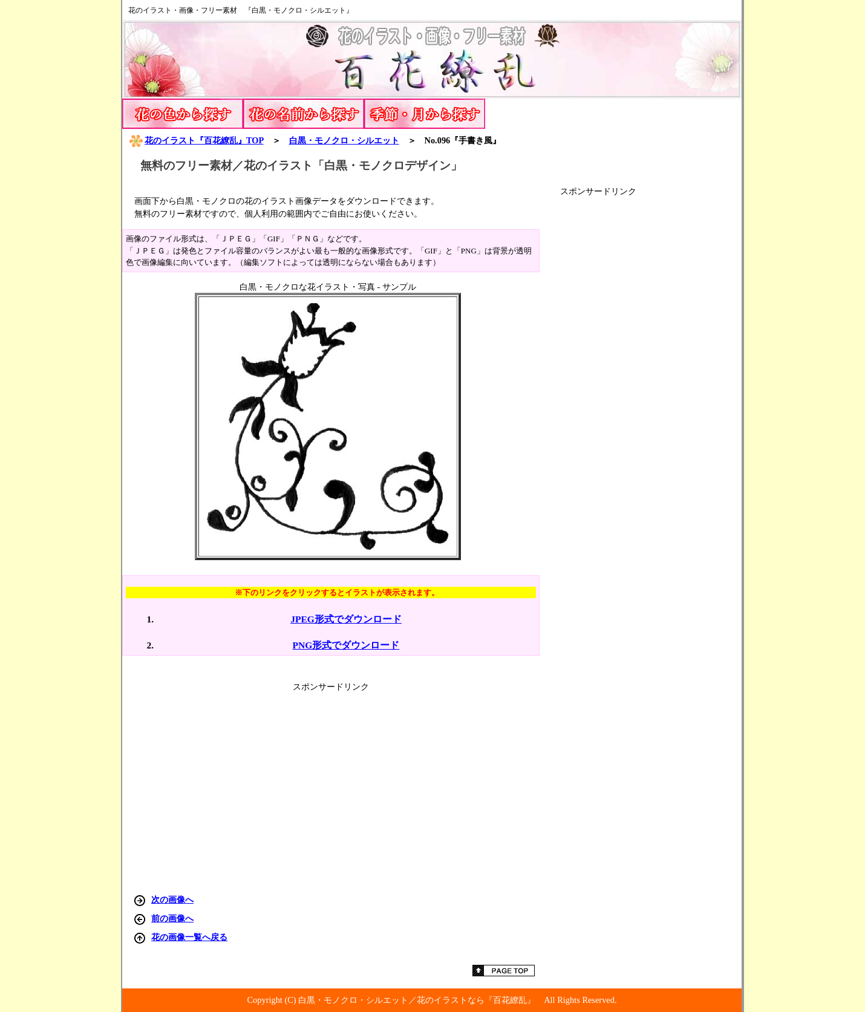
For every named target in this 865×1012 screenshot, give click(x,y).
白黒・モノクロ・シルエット (344, 140)
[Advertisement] (651, 378)
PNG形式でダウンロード (346, 645)
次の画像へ (172, 899)
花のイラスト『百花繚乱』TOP (196, 140)
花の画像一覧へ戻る (189, 937)
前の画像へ (172, 918)
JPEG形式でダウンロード (346, 619)
